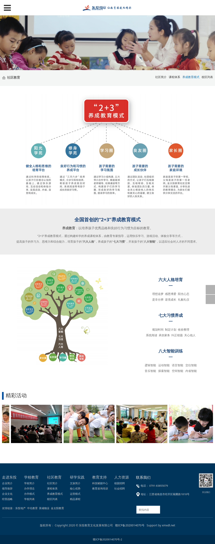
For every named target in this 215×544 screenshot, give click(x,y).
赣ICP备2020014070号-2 (107, 539)
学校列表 (29, 499)
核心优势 (75, 488)
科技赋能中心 (100, 483)
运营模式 (75, 494)
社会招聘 (119, 488)
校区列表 (52, 499)
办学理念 (29, 488)
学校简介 (29, 483)
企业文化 (7, 494)
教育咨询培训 (100, 488)
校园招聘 (119, 483)
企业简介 (7, 483)
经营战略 (7, 499)
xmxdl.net (168, 525)
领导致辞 (7, 488)
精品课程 (75, 499)
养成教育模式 (55, 494)
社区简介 (52, 483)
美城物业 (44, 508)
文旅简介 (75, 483)
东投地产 (20, 508)
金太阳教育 (57, 508)
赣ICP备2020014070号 (129, 525)
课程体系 (174, 77)
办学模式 (29, 494)
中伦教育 (32, 508)
